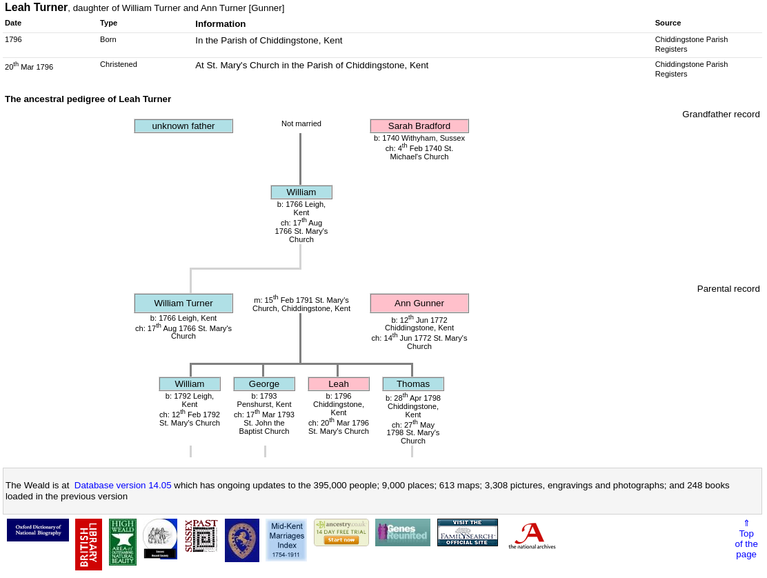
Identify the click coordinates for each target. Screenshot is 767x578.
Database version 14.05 (123, 485)
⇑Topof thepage (746, 538)
